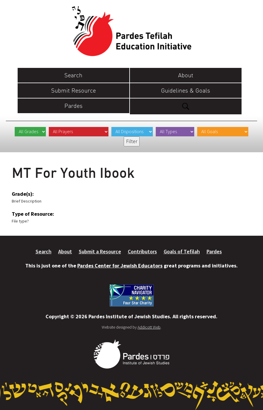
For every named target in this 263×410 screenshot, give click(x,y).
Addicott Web (149, 327)
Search (73, 75)
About (185, 75)
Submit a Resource (100, 251)
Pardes (73, 105)
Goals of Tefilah (182, 251)
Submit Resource (73, 90)
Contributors (142, 251)
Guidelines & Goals (185, 90)
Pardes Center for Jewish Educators (120, 265)
